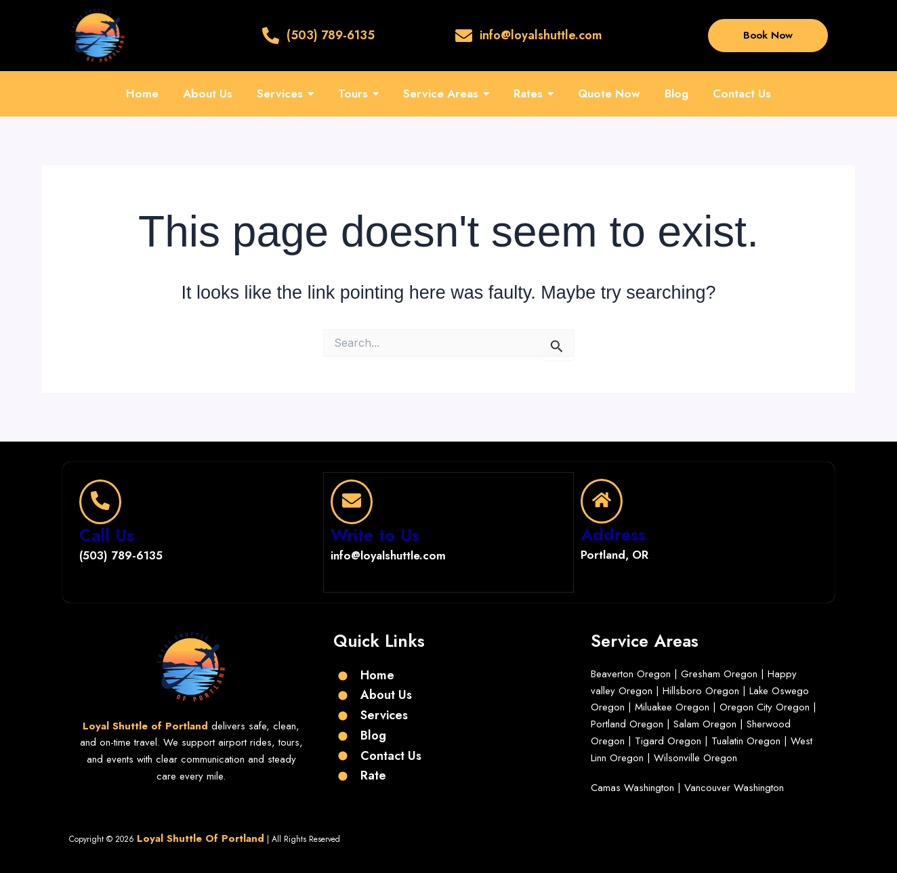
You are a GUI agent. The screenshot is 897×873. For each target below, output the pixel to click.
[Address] (602, 501)
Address (613, 534)
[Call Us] (100, 501)
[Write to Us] (352, 501)
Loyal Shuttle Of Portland (200, 837)
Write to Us (375, 534)
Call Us (106, 534)
